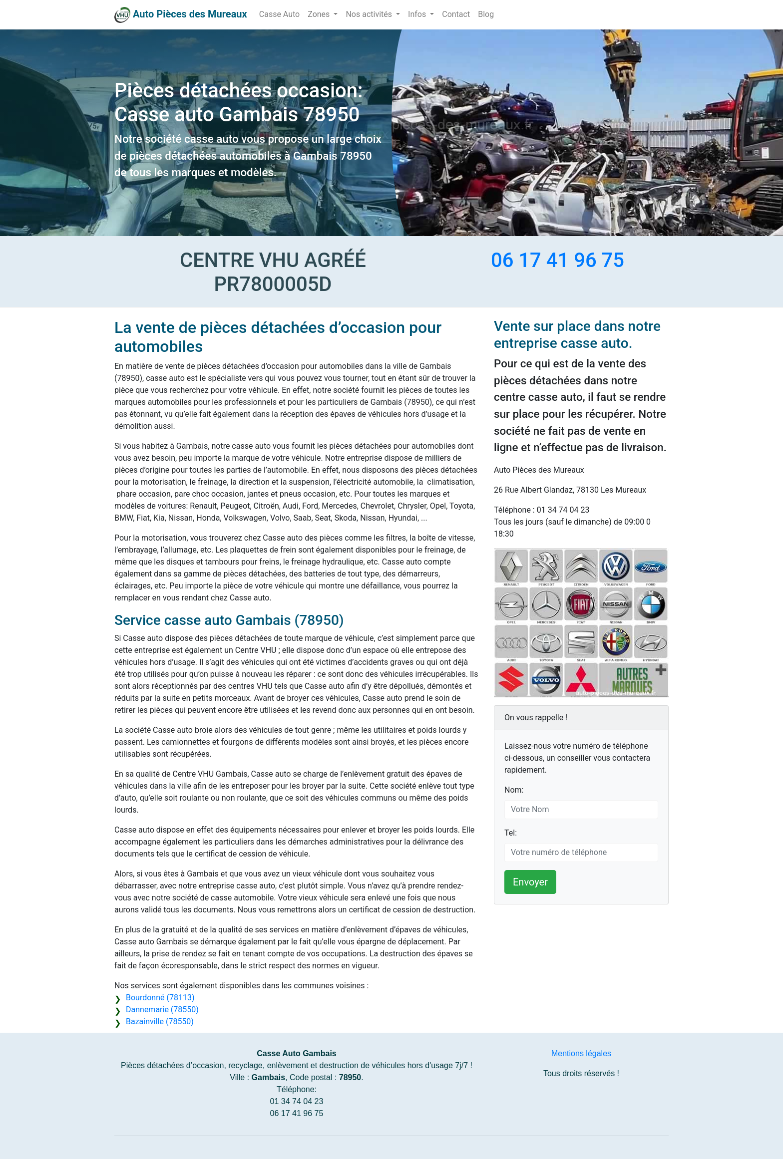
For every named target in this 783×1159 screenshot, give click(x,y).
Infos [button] (418, 14)
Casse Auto (279, 14)
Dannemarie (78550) (162, 1009)
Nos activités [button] (370, 14)
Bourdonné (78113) (160, 997)
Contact (456, 14)
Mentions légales (581, 1053)
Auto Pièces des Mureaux (190, 14)
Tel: (510, 833)
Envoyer (530, 882)
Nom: (513, 790)
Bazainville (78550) (160, 1021)
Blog (486, 14)
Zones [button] (320, 14)
